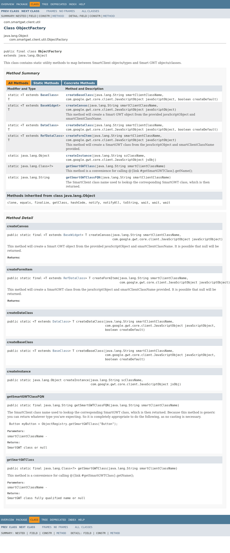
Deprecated (59, 4)
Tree (45, 4)
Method (58, 15)
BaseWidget (49, 105)
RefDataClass (51, 135)
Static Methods (46, 83)
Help (82, 4)
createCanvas (77, 105)
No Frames (67, 11)
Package (22, 4)
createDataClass (79, 125)
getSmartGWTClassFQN (83, 177)
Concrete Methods (79, 83)
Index (73, 4)
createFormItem (78, 135)
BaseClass (48, 95)
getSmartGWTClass (80, 166)
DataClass (48, 125)
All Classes (90, 11)
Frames (51, 11)
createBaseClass (79, 95)
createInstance (78, 155)
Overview (7, 4)
